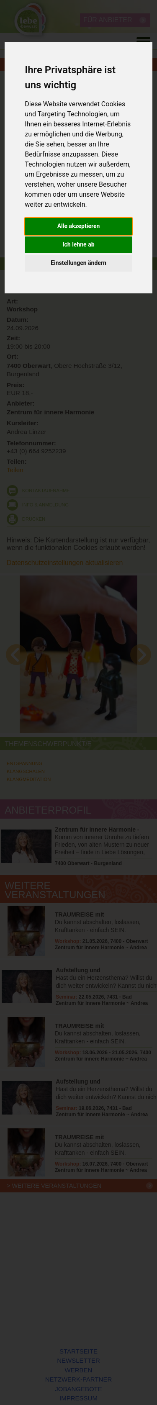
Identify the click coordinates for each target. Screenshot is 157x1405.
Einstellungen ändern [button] (78, 262)
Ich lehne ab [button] (78, 244)
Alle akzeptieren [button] (78, 226)
